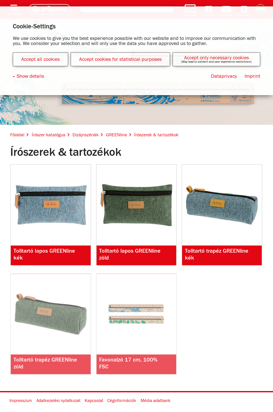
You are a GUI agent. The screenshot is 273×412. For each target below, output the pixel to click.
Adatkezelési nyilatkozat (58, 401)
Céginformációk (121, 401)
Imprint (252, 76)
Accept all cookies (40, 59)
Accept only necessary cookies (216, 57)
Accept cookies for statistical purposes (120, 59)
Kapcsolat (94, 401)
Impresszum (20, 401)
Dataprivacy (224, 76)
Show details (30, 76)
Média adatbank (156, 401)
